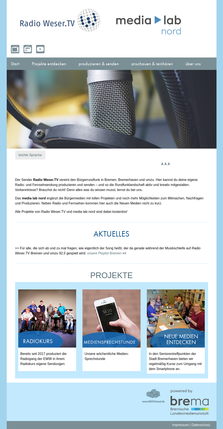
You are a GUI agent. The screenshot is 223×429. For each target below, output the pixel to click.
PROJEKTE (111, 275)
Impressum (180, 425)
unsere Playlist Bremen (104, 253)
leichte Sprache (30, 155)
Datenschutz (201, 425)
